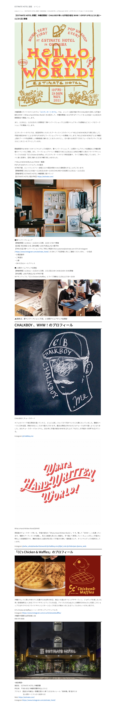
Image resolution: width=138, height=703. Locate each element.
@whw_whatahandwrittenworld (34, 546)
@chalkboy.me (27, 436)
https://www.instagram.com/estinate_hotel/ (32, 251)
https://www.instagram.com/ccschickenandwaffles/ (41, 613)
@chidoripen (71, 546)
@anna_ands (81, 546)
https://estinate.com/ (45, 176)
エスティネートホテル (48, 112)
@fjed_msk (62, 546)
